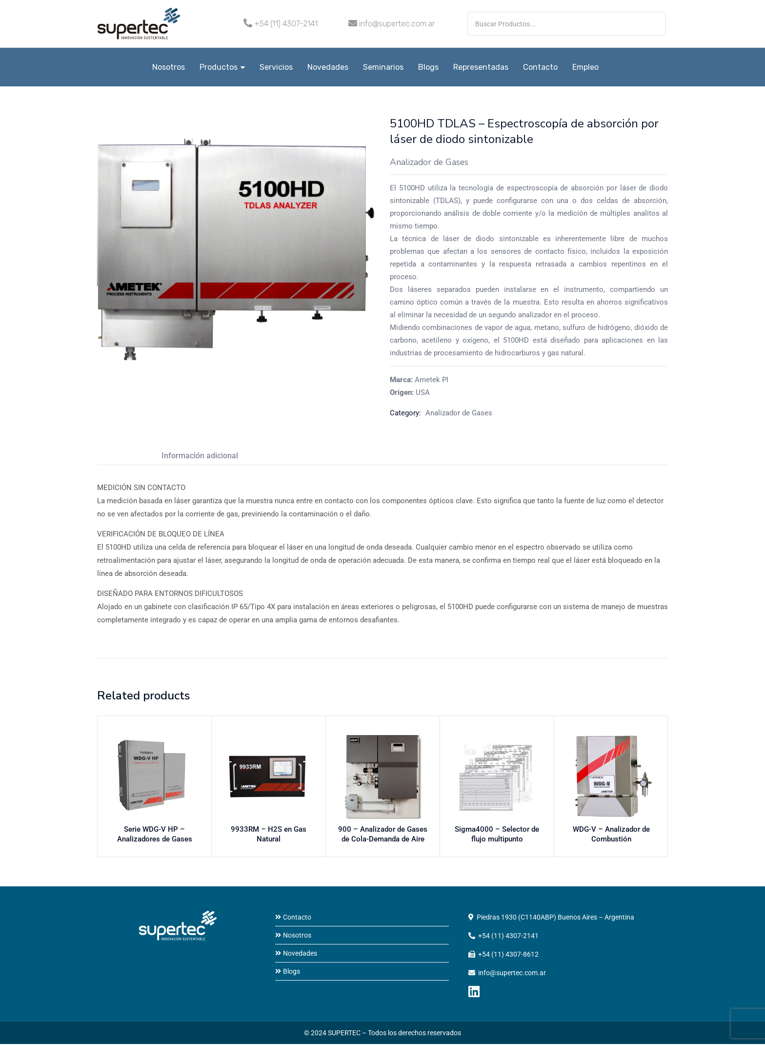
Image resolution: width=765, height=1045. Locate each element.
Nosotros (168, 67)
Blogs (428, 67)
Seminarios (383, 67)
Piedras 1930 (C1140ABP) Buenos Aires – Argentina (555, 918)
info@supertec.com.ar (397, 23)
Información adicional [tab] (199, 455)
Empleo (585, 67)
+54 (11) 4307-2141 (286, 23)
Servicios (276, 67)
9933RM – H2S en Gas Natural (269, 832)
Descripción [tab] (117, 455)
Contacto (540, 67)
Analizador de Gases (458, 413)
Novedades (327, 67)
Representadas (480, 67)
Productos (222, 67)
